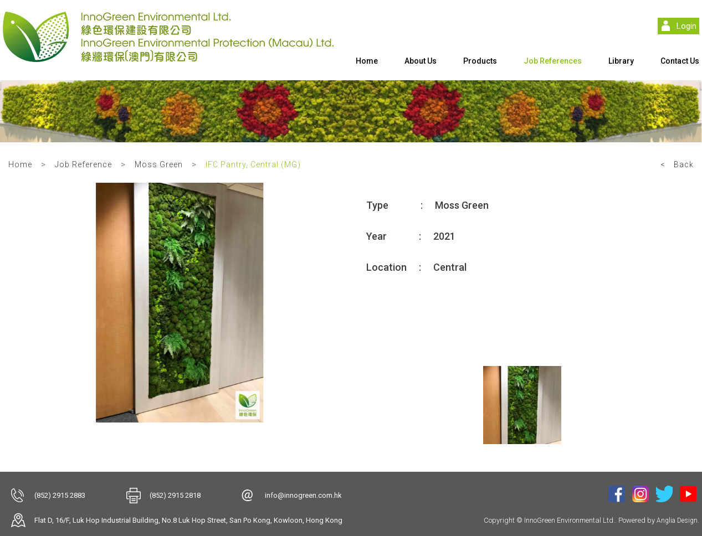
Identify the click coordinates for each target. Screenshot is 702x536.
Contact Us (679, 60)
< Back (677, 164)
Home (367, 60)
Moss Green (159, 164)
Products (480, 60)
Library (621, 60)
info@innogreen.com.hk (303, 495)
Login (686, 26)
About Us (420, 60)
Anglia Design (677, 520)
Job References (553, 60)
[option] (179, 302)
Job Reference (83, 164)
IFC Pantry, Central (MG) (253, 164)
